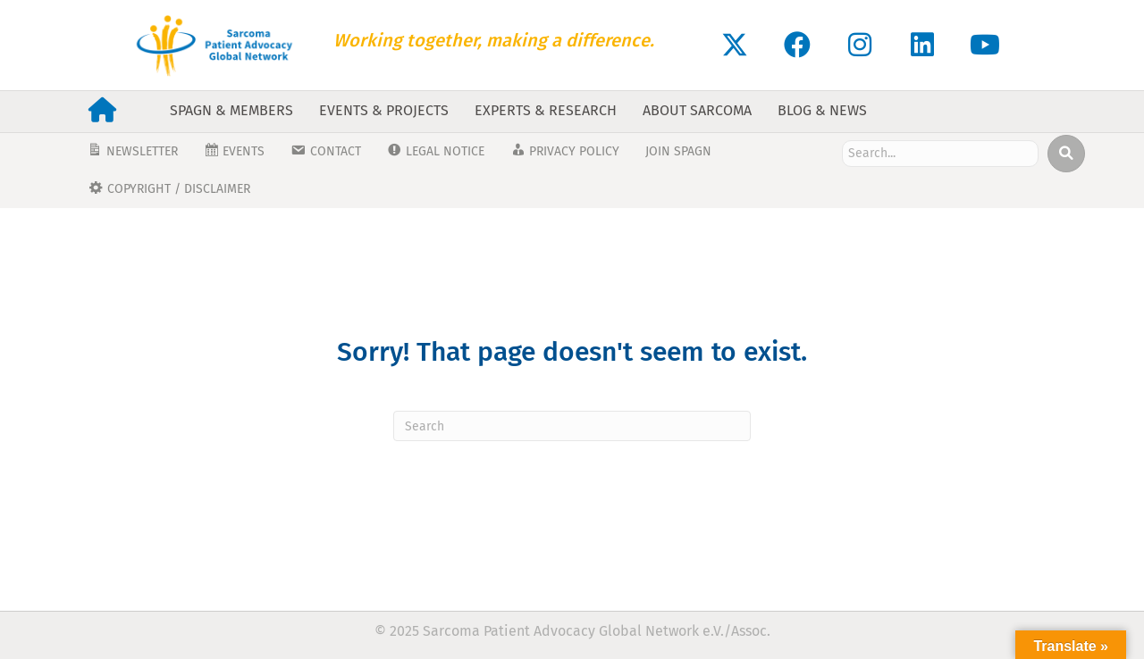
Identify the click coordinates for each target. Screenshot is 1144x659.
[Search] (572, 426)
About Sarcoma (697, 110)
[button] (734, 44)
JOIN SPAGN (678, 151)
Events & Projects (384, 110)
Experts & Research (546, 110)
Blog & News (822, 110)
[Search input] (940, 153)
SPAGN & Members (231, 110)
